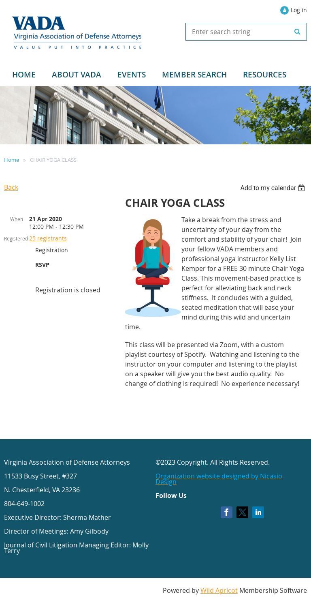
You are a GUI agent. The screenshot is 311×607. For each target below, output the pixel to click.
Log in (299, 10)
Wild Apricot (219, 590)
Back (11, 187)
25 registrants (48, 238)
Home (11, 159)
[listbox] (273, 188)
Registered (16, 238)
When (16, 219)
